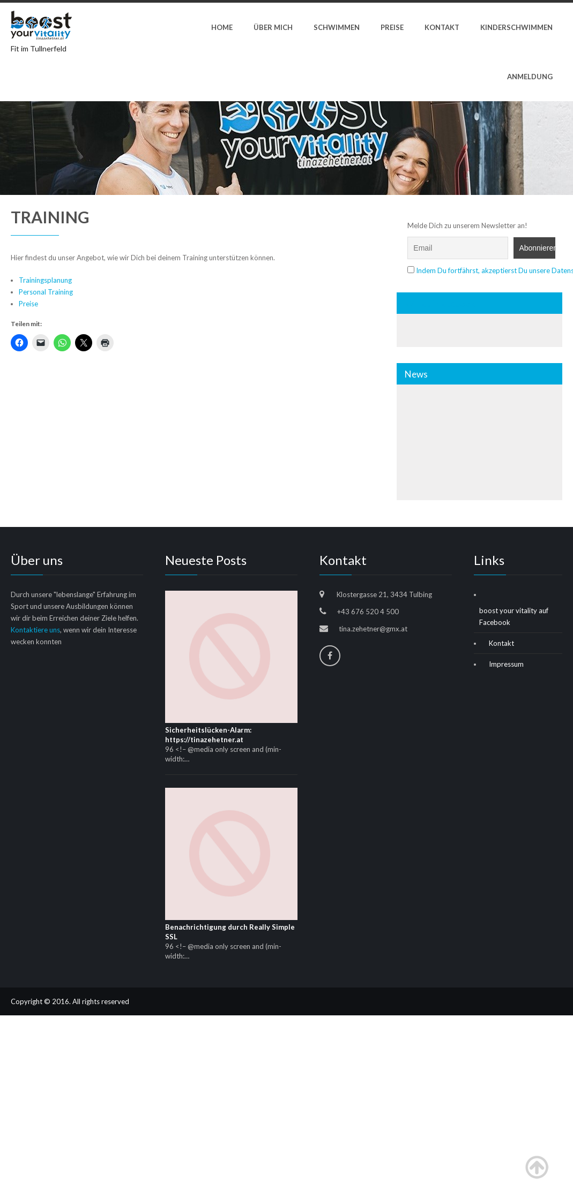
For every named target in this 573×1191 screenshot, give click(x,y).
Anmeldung (530, 76)
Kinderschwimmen (516, 27)
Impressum (506, 664)
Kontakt (442, 27)
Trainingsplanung (45, 280)
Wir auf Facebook (440, 303)
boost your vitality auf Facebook (513, 616)
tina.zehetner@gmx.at (373, 628)
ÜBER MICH (273, 27)
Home (222, 27)
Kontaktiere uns (35, 629)
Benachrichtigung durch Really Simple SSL (230, 932)
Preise (392, 27)
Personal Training (46, 292)
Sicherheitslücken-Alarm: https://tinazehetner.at (208, 735)
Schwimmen (337, 27)
